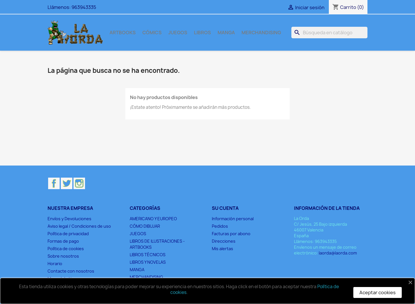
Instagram (79, 183)
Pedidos (220, 226)
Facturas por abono (231, 233)
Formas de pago (63, 241)
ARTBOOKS (123, 32)
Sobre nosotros (63, 256)
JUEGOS (177, 32)
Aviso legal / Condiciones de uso (79, 226)
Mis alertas (222, 248)
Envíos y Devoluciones (69, 218)
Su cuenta (225, 208)
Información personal (233, 218)
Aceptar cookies (377, 292)
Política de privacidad (68, 233)
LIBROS (202, 32)
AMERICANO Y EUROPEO (153, 218)
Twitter (66, 183)
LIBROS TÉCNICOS (147, 254)
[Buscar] (329, 32)
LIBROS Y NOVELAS (148, 262)
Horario (55, 263)
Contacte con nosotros (71, 271)
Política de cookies (66, 248)
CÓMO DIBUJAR (145, 226)
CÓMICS (152, 32)
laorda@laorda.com (338, 253)
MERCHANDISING (261, 32)
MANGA (226, 32)
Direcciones (223, 241)
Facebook (54, 183)
